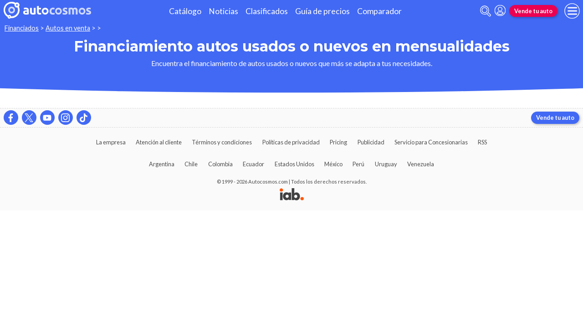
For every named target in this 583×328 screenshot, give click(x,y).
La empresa (111, 142)
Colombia (220, 164)
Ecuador (253, 164)
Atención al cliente (159, 142)
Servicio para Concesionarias (431, 142)
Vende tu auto (533, 11)
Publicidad (371, 142)
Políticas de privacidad (291, 142)
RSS (482, 142)
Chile (191, 164)
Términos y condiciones (222, 142)
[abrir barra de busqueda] (485, 11)
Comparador (379, 11)
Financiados (22, 28)
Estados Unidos (294, 164)
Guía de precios (322, 11)
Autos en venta (68, 28)
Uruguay (386, 164)
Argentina (161, 164)
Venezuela (420, 164)
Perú (358, 164)
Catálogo (185, 11)
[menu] (572, 11)
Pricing (338, 142)
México (333, 164)
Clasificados (266, 11)
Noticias (223, 11)
